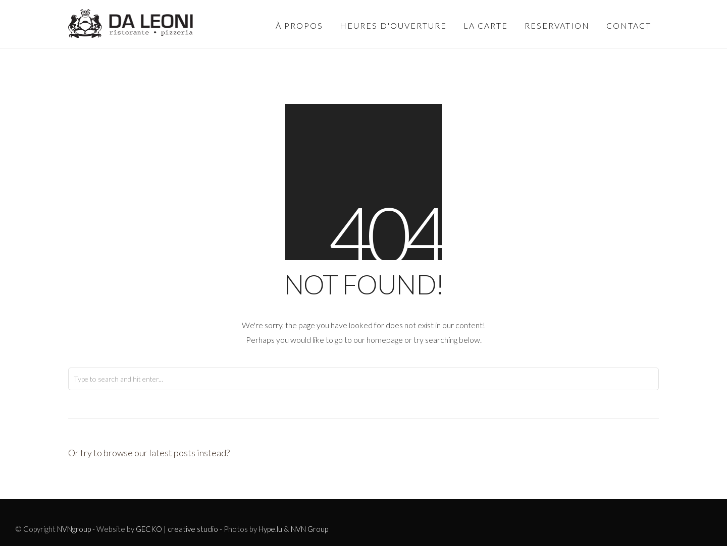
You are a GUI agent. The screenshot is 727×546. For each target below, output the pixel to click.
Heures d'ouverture (393, 25)
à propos (299, 25)
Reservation (557, 25)
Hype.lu (270, 528)
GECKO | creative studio (177, 528)
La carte (485, 25)
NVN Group (309, 528)
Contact (628, 25)
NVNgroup (74, 528)
